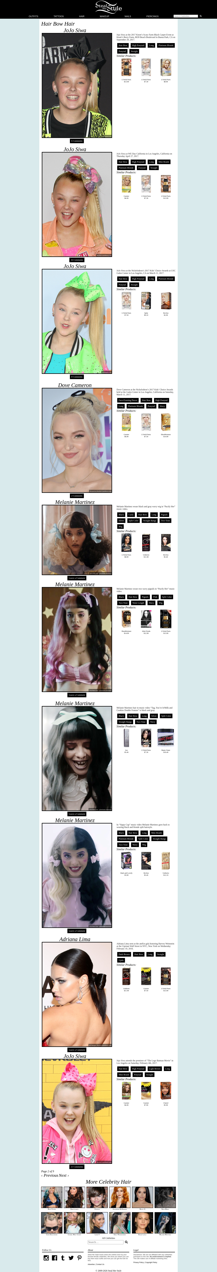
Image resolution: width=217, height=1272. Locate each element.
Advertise (91, 1264)
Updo (121, 960)
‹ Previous (49, 1175)
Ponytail (122, 51)
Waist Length (138, 603)
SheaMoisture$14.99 (166, 425)
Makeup (104, 16)
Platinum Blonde (165, 45)
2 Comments (76, 496)
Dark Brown (124, 954)
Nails (128, 16)
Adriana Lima (74, 939)
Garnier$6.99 (126, 187)
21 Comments (77, 1167)
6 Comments (76, 141)
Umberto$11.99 (146, 545)
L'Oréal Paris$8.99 (166, 70)
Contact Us (100, 1264)
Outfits (33, 16)
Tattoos (59, 16)
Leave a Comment (77, 578)
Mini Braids (163, 162)
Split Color (134, 520)
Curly (131, 514)
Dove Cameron (75, 385)
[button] (188, 16)
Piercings (152, 16)
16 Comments (77, 260)
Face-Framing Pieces (128, 400)
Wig (120, 526)
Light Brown (154, 1069)
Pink (155, 597)
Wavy (162, 406)
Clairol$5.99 (166, 1093)
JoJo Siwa (75, 30)
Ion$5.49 (126, 741)
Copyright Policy (151, 1262)
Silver (121, 520)
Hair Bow (123, 45)
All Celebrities (108, 1238)
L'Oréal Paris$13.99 (126, 70)
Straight (134, 51)
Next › (64, 1175)
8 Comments (76, 377)
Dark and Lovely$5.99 (126, 863)
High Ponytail (138, 45)
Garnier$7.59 (146, 979)
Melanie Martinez (75, 502)
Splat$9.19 (146, 303)
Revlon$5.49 (166, 545)
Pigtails (164, 514)
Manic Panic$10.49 (166, 741)
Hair (81, 16)
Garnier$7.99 (146, 1093)
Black (121, 514)
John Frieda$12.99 (146, 622)
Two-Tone (165, 520)
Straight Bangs (149, 520)
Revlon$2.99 (166, 303)
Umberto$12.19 (166, 863)
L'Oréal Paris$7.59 (126, 303)
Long (151, 45)
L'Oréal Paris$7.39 (146, 70)
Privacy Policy (138, 1262)
